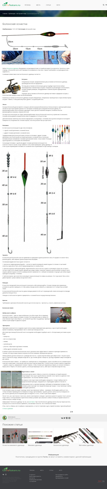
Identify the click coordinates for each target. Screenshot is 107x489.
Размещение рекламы (35, 479)
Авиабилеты (59, 476)
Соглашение (32, 481)
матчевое (32, 402)
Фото (58, 5)
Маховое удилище (35, 445)
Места (38, 5)
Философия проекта (35, 476)
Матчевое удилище (86, 445)
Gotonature (11, 417)
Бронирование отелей (62, 478)
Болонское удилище (61, 445)
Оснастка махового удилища (13, 445)
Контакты (32, 478)
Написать (17, 418)
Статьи (48, 5)
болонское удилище (12, 68)
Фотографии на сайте (62, 474)
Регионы (27, 5)
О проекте (32, 474)
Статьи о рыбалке (8, 408)
